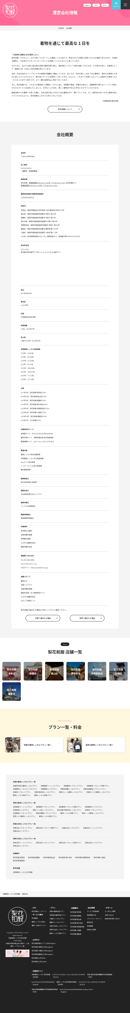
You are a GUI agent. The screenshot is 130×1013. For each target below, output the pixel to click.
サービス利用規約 (93, 911)
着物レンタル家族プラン (43, 795)
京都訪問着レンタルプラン (70, 789)
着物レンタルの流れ (38, 922)
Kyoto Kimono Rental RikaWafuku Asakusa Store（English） (76, 990)
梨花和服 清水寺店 (36, 404)
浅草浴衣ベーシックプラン (22, 842)
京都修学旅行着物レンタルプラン (25, 786)
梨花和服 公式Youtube (39, 961)
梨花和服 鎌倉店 (36, 416)
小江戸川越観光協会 (28, 543)
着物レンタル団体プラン (22, 795)
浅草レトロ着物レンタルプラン (24, 816)
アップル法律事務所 (28, 506)
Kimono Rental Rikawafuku (42, 433)
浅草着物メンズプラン (21, 810)
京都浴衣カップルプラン (71, 828)
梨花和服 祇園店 (36, 400)
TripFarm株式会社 (28, 156)
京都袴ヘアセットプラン (22, 792)
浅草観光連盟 (26, 538)
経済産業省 (33, 171)
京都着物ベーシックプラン (50, 786)
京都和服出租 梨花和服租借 (43, 437)
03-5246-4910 (29, 560)
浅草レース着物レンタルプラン (93, 813)
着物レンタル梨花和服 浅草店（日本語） (66, 983)
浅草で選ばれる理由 (87, 618)
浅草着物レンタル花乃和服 (22, 872)
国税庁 (24, 171)
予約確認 (35, 918)
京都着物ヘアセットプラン (73, 786)
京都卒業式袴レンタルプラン (44, 792)
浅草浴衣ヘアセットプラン (45, 842)
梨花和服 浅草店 (36, 392)
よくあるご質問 (110, 911)
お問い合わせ (109, 915)
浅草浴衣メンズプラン (21, 846)
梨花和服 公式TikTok (38, 958)
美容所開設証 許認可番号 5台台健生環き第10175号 (45, 210)
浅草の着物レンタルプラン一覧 (24, 803)
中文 (96, 5)
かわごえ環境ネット (28, 600)
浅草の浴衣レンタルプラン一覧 (24, 838)
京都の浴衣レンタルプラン (59, 929)
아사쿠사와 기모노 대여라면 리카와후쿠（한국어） (92, 983)
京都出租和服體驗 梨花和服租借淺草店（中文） (45, 990)
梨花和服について (65, 109)
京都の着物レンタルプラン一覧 (24, 782)
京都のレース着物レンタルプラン (71, 792)
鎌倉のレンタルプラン (57, 922)
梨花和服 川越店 (36, 412)
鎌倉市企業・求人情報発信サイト (33, 593)
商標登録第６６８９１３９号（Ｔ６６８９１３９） (39, 185)
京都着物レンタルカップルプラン (25, 789)
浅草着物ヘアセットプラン (45, 807)
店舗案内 (16, 853)
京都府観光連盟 (26, 535)
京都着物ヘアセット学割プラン (98, 786)
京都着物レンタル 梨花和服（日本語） (41, 975)
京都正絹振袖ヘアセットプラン (94, 789)
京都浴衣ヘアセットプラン (22, 828)
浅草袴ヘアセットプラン (94, 810)
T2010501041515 (27, 197)
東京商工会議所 (26, 531)
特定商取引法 (91, 915)
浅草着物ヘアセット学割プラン (70, 807)
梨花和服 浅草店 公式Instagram (42, 947)
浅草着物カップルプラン (94, 807)
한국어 (105, 5)
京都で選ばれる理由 (43, 618)
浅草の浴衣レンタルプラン (59, 926)
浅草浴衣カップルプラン (94, 842)
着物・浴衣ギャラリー (39, 925)
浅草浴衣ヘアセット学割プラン (70, 842)
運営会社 (90, 922)
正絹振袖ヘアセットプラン (22, 813)
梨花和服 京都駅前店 (37, 408)
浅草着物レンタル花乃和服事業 (32, 458)
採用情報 (90, 926)
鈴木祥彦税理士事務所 (29, 482)
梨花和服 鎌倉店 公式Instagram (42, 954)
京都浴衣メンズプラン (21, 831)
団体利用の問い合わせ (112, 919)
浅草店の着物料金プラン (58, 915)
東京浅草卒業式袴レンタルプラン (69, 810)
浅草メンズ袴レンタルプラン (43, 810)
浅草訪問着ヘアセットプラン (46, 813)
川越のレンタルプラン (57, 919)
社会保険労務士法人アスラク (31, 494)
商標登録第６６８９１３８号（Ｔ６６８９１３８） (47, 183)
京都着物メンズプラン (49, 789)
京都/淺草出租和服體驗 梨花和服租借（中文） (99, 975)
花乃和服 (33, 420)
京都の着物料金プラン (57, 911)
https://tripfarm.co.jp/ (39, 567)
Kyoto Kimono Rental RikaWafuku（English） (43, 983)
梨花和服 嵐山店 (36, 396)
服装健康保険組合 (27, 518)
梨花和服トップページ (39, 911)
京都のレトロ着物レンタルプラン (98, 792)
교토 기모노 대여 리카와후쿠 (44, 441)
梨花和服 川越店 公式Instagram (42, 951)
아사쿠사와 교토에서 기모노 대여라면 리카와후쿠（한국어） (68, 975)
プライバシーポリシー (94, 919)
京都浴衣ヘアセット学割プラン (47, 828)
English (87, 5)
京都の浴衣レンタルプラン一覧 (24, 824)
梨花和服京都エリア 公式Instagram (44, 943)
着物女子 (24, 581)
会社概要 (69, 28)
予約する (116, 4)
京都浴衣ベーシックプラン (93, 828)
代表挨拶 (61, 28)
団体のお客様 (91, 929)
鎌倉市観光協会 (26, 547)
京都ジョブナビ (26, 585)
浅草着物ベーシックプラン (22, 807)
